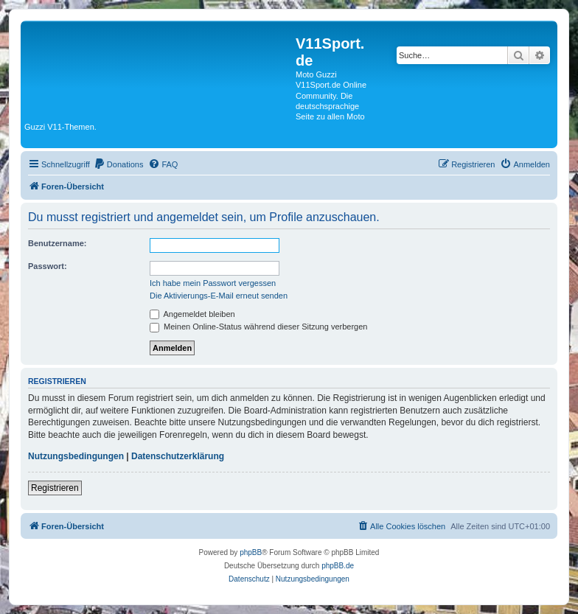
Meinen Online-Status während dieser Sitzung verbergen (258, 326)
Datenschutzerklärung (177, 456)
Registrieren (55, 488)
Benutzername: (57, 243)
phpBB (251, 552)
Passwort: (47, 266)
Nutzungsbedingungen (76, 456)
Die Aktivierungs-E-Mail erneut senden (219, 295)
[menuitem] (119, 164)
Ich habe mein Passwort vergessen (213, 283)
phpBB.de (337, 566)
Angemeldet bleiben (192, 314)
